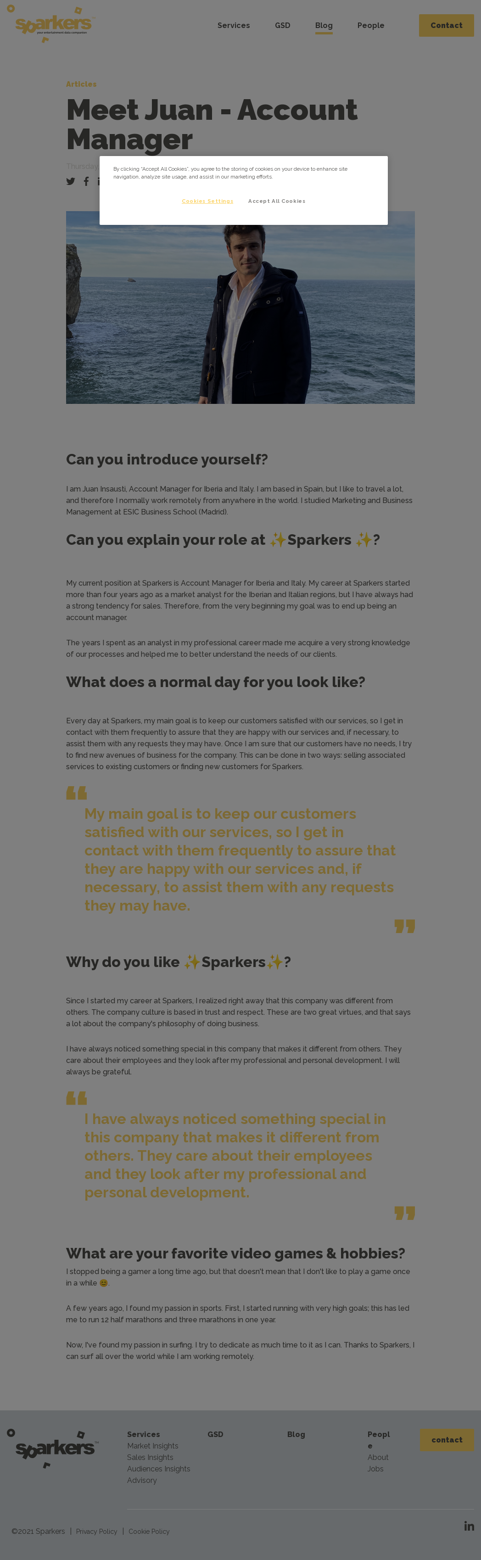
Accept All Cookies (276, 201)
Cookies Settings (207, 201)
